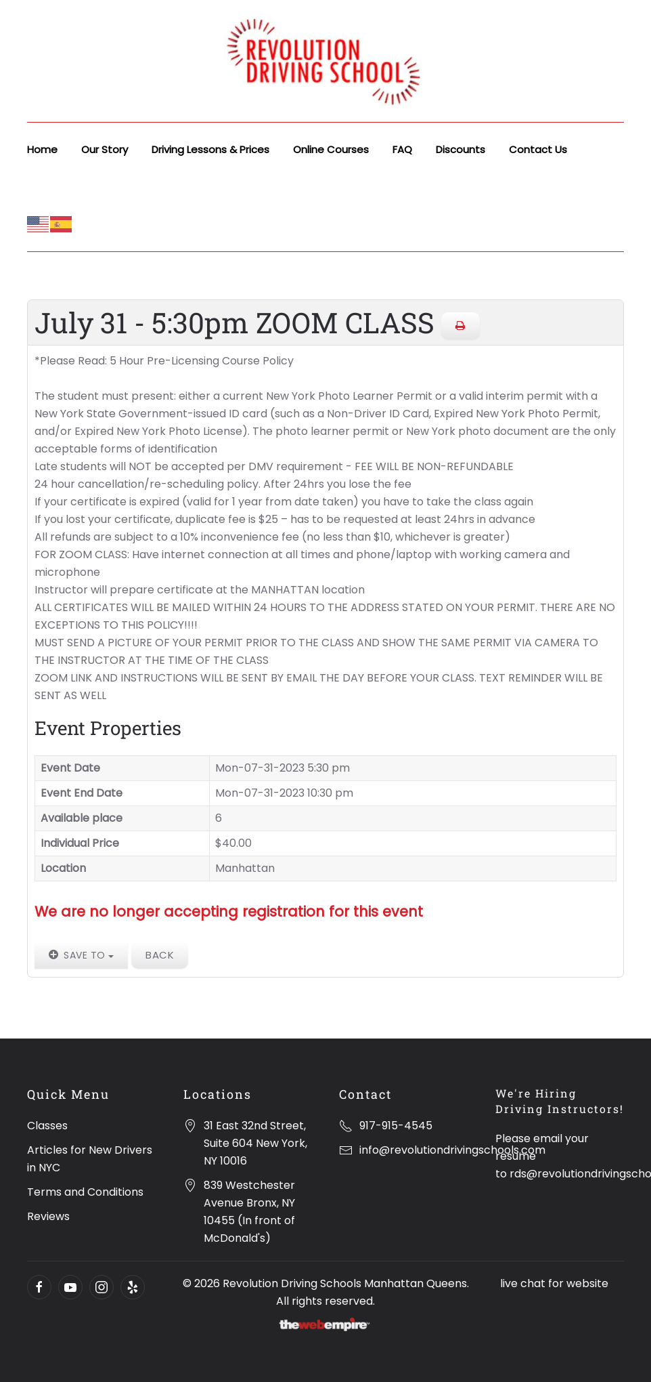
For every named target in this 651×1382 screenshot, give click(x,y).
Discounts (460, 149)
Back (159, 955)
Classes (47, 1125)
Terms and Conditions (85, 1192)
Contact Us (538, 149)
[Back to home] (325, 61)
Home (42, 149)
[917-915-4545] (346, 1125)
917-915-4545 (395, 1125)
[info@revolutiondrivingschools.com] (346, 1150)
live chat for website (554, 1283)
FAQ (402, 149)
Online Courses (331, 149)
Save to (81, 955)
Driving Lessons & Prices (210, 149)
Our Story (104, 149)
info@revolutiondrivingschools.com (452, 1150)
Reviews (48, 1216)
